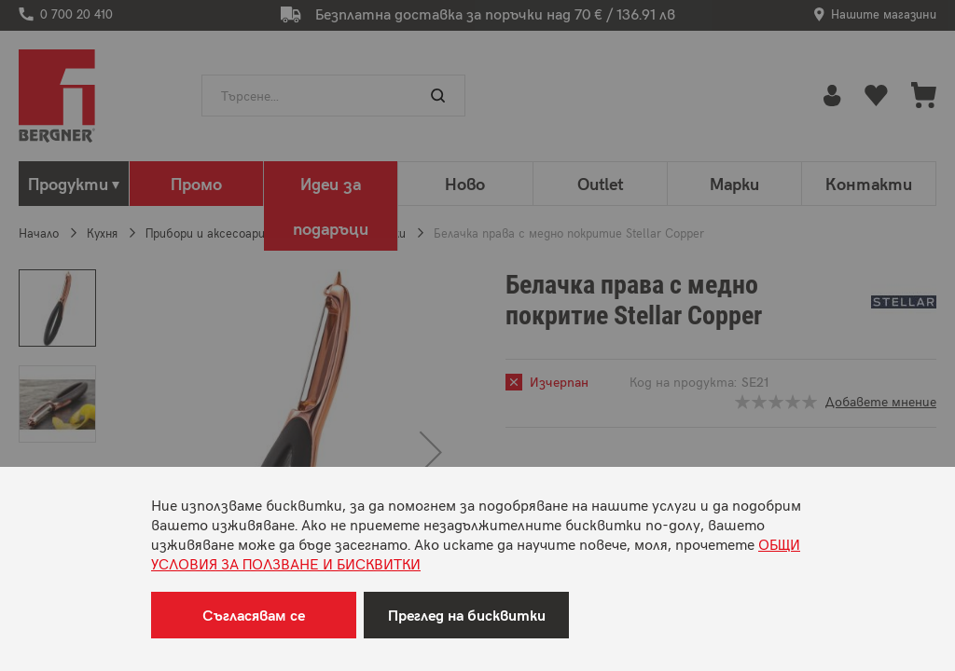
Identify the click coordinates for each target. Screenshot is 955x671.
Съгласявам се (253, 614)
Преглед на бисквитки (467, 614)
